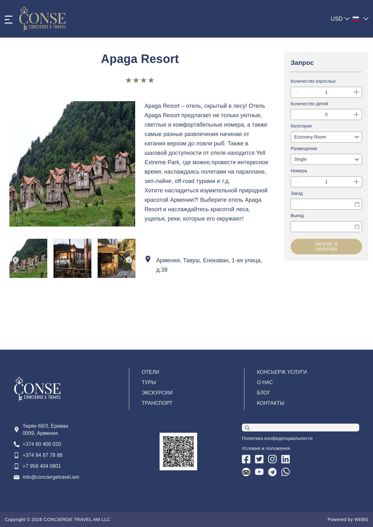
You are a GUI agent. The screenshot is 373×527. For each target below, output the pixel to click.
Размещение (304, 149)
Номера (299, 172)
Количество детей (309, 104)
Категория (301, 126)
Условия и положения (266, 448)
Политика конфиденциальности (277, 438)
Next (129, 260)
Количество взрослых (313, 81)
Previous (16, 260)
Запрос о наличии (326, 248)
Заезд (297, 194)
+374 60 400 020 (42, 444)
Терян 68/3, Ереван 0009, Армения (45, 429)
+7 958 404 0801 (42, 466)
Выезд (297, 217)
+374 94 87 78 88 (43, 455)
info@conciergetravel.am (51, 477)
